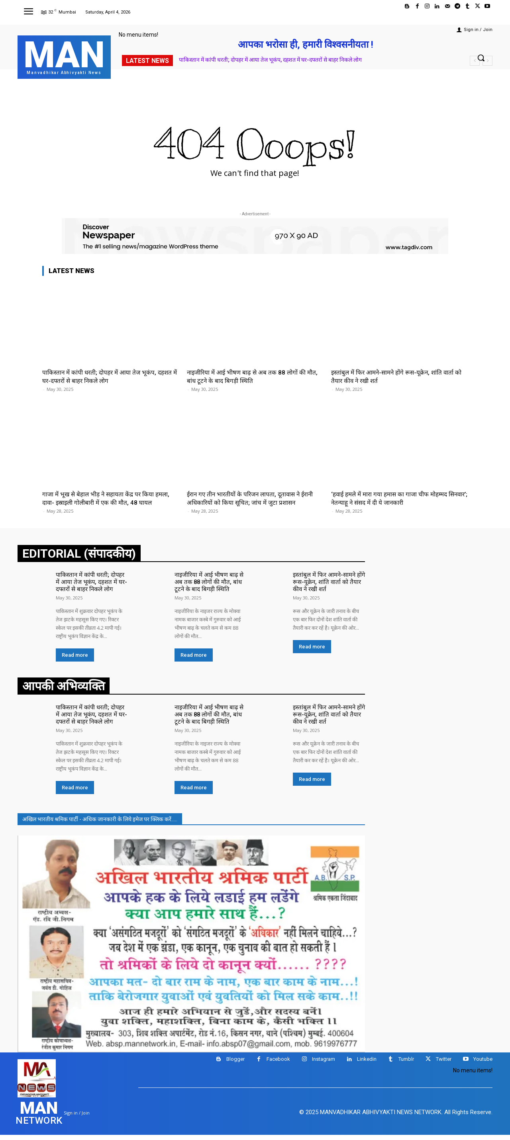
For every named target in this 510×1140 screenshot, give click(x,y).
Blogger (235, 1065)
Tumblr (406, 1065)
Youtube (482, 1065)
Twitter (443, 1065)
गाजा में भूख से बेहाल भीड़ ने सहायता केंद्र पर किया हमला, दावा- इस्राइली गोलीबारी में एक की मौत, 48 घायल (103, 502)
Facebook (278, 1065)
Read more (75, 662)
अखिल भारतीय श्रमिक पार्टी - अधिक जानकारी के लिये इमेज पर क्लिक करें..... (99, 824)
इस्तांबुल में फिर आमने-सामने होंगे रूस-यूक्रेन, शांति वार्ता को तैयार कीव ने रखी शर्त (326, 590)
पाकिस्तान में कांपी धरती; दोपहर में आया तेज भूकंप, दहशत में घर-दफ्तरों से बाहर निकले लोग (270, 60)
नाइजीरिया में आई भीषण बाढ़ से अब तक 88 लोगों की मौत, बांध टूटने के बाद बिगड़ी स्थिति (251, 376)
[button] (480, 57)
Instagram (323, 1065)
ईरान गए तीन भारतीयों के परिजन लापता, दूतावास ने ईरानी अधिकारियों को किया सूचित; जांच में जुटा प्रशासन (253, 498)
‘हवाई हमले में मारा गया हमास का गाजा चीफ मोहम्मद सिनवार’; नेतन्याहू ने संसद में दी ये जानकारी (394, 498)
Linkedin (367, 1065)
